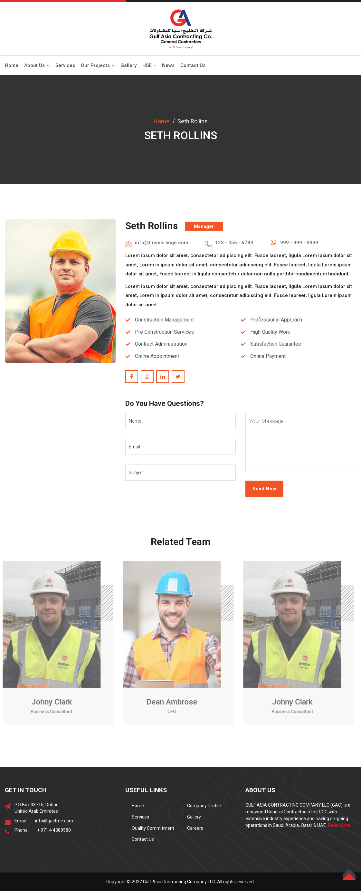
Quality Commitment (153, 828)
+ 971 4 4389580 (54, 830)
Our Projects (95, 65)
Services (65, 65)
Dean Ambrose (169, 701)
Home (11, 65)
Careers (195, 828)
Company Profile (204, 805)
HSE (146, 65)
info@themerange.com (161, 242)
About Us (34, 65)
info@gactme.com (54, 820)
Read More (339, 825)
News (168, 65)
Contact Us (192, 65)
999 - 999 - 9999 (299, 242)
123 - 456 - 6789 (234, 242)
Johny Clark (49, 701)
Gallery (128, 65)
